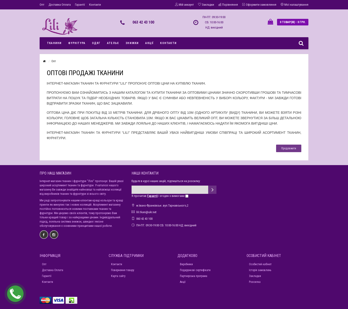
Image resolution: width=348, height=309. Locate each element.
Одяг (96, 43)
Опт (42, 4)
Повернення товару (122, 270)
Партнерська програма (193, 276)
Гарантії (80, 4)
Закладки (255, 276)
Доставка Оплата (60, 4)
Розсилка (255, 282)
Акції (149, 43)
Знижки (132, 43)
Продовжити (288, 148)
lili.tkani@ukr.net (146, 212)
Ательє (113, 43)
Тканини (54, 43)
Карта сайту (118, 276)
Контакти (95, 4)
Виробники (186, 264)
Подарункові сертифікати (195, 270)
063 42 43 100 (143, 22)
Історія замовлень (260, 270)
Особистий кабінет (260, 264)
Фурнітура (76, 43)
